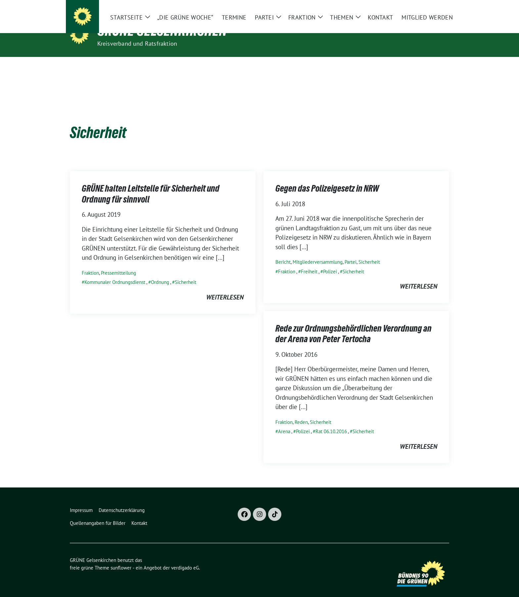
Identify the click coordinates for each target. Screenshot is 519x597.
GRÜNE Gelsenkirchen (162, 30)
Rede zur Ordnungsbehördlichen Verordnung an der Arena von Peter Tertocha (353, 323)
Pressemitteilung (118, 262)
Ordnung (160, 272)
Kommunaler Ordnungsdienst (114, 272)
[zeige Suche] (437, 6)
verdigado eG (185, 557)
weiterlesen (225, 287)
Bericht (283, 252)
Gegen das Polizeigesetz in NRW (327, 178)
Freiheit (309, 261)
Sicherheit (185, 272)
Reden (301, 412)
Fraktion (90, 262)
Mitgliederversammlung (318, 252)
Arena (284, 421)
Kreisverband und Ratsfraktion (137, 43)
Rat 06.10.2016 (331, 421)
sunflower (121, 557)
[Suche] (428, 6)
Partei (350, 252)
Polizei (330, 261)
